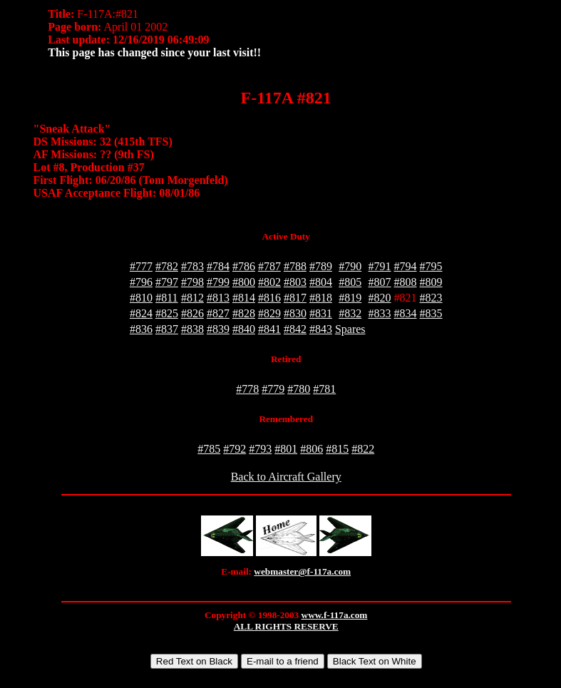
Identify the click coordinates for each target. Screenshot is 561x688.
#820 (380, 298)
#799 (218, 282)
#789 (320, 266)
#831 (320, 313)
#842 (295, 329)
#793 (260, 449)
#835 (431, 313)
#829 (269, 313)
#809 (431, 282)
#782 (166, 266)
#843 (320, 329)
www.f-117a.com (335, 615)
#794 (405, 266)
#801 (285, 449)
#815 (337, 449)
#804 (320, 282)
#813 (218, 298)
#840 (243, 329)
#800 (243, 282)
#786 (243, 266)
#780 (298, 389)
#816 (269, 298)
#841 (269, 329)
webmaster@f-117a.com (302, 571)
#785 (208, 449)
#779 (273, 389)
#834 (405, 313)
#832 (350, 313)
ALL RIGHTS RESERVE (286, 626)
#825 (166, 313)
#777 (141, 266)
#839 (218, 329)
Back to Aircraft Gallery (286, 477)
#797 (166, 282)
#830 (295, 313)
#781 (324, 389)
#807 (380, 282)
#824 (141, 313)
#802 (269, 282)
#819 (350, 298)
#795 (431, 266)
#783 (192, 266)
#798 (192, 282)
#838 (192, 329)
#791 (380, 266)
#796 (141, 282)
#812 (192, 298)
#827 (218, 313)
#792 (234, 449)
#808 (405, 282)
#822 (362, 449)
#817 (295, 298)
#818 (320, 298)
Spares (350, 329)
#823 (431, 298)
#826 (192, 313)
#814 (243, 298)
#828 (243, 313)
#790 (350, 266)
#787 (269, 266)
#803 (295, 282)
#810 (141, 298)
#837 (166, 329)
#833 (380, 313)
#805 (350, 282)
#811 (166, 298)
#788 (295, 266)
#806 (311, 449)
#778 (247, 389)
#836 (141, 329)
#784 (218, 266)
